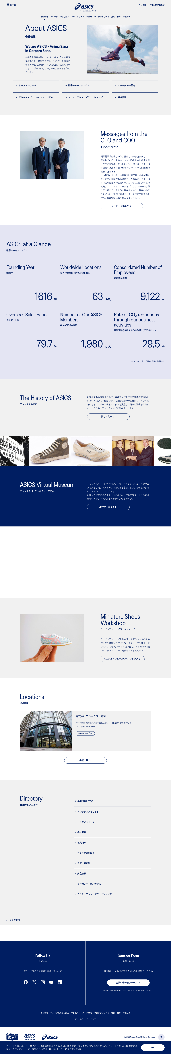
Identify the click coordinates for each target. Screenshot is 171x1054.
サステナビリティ (101, 17)
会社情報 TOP (85, 800)
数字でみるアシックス (77, 85)
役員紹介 (81, 842)
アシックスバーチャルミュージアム (34, 97)
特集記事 (126, 17)
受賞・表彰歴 (83, 863)
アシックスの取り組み (59, 17)
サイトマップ (91, 1025)
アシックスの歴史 (124, 85)
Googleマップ (85, 733)
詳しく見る (108, 416)
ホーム (8, 920)
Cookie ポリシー (57, 1049)
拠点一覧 (85, 760)
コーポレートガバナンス (89, 883)
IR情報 (89, 17)
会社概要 (81, 832)
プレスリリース (77, 17)
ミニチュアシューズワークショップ (83, 97)
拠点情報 (120, 97)
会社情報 (44, 17)
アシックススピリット (88, 811)
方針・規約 (79, 1025)
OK (152, 1047)
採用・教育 (116, 17)
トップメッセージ (25, 85)
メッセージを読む (122, 206)
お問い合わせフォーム (128, 988)
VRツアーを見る (108, 507)
